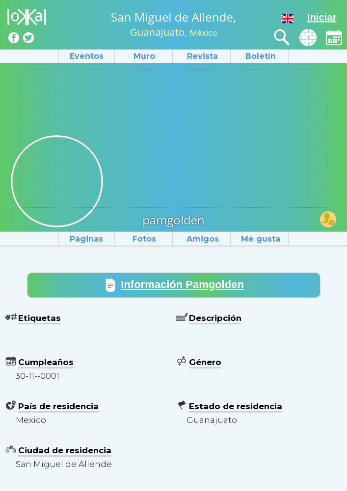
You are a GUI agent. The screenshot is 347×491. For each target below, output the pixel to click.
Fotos (144, 239)
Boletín (260, 56)
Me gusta (260, 239)
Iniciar (322, 17)
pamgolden (173, 220)
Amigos (203, 239)
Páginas (86, 239)
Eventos (87, 56)
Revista (202, 56)
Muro (144, 56)
